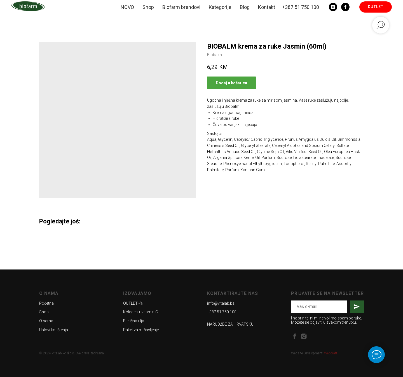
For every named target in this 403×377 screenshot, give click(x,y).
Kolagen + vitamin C (140, 312)
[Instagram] (333, 7)
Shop (148, 7)
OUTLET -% (133, 303)
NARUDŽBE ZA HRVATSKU (230, 324)
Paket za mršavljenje (141, 330)
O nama (46, 321)
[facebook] (294, 336)
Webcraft (330, 353)
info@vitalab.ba (221, 303)
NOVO (127, 7)
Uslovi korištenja (53, 330)
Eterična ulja (133, 321)
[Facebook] (345, 7)
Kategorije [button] (220, 7)
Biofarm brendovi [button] (181, 7)
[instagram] (303, 336)
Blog (245, 7)
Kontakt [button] (266, 7)
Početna (46, 303)
